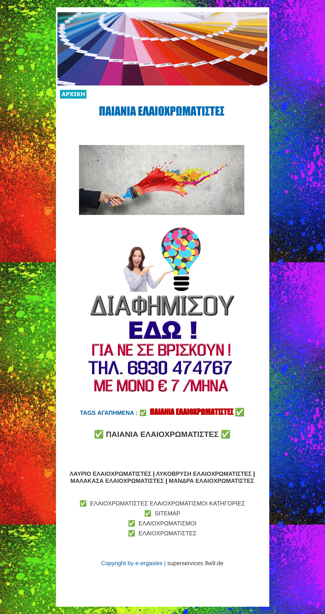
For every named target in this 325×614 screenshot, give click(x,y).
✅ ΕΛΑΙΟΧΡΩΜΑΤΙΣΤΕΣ (162, 533)
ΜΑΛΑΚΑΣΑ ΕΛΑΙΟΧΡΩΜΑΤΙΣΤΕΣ (117, 481)
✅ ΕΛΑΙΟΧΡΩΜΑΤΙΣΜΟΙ (162, 523)
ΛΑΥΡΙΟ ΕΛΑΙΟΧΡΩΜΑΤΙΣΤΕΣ (110, 473)
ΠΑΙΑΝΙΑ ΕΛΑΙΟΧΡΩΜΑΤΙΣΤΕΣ (162, 434)
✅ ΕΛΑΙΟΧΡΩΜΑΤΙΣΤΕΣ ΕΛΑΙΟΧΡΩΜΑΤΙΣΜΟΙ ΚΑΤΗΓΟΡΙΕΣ (162, 503)
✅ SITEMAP (162, 513)
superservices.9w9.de (195, 563)
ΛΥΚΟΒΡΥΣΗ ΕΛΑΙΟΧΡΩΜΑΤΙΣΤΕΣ (204, 473)
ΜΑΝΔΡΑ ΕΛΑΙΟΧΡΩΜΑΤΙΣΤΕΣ (211, 481)
